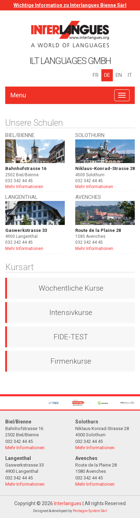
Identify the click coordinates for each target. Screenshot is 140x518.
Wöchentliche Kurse (71, 288)
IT (129, 75)
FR (96, 75)
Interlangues (67, 503)
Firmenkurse (70, 361)
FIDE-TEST (71, 337)
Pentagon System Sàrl (90, 511)
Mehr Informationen (24, 186)
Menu (18, 95)
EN (119, 75)
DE (107, 75)
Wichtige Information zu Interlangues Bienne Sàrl (70, 5)
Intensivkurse (70, 312)
